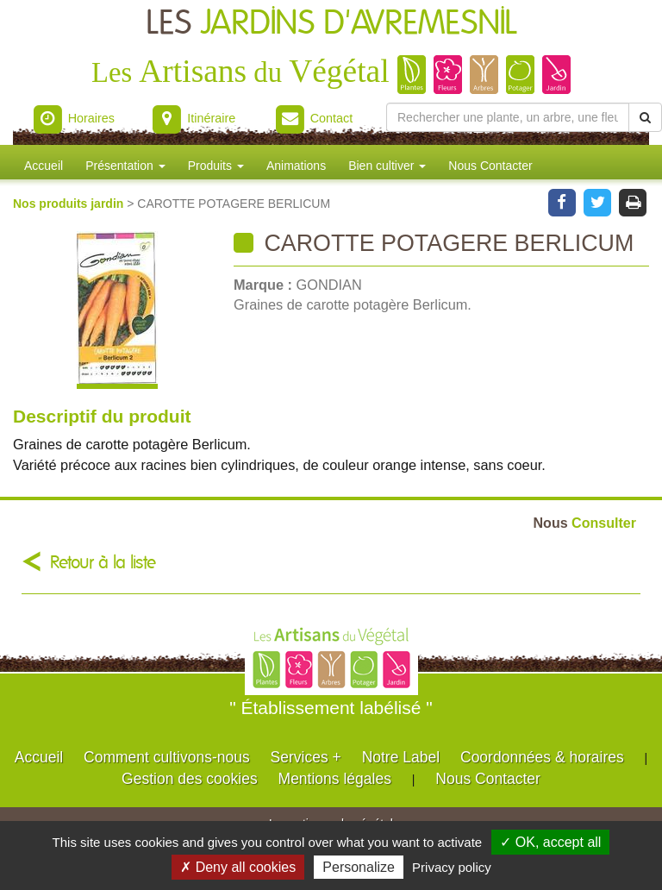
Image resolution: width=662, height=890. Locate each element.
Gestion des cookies (190, 778)
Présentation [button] (125, 165)
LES (331, 24)
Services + (306, 757)
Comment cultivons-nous (167, 757)
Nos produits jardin (70, 203)
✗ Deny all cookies (238, 867)
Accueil (43, 165)
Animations (296, 165)
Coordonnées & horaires (542, 757)
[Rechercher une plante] (507, 117)
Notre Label (401, 757)
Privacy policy (451, 867)
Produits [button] (216, 165)
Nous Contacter (490, 165)
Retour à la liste (103, 563)
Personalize (358, 867)
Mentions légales (334, 778)
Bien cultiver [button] (387, 165)
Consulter (585, 522)
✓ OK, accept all (550, 842)
